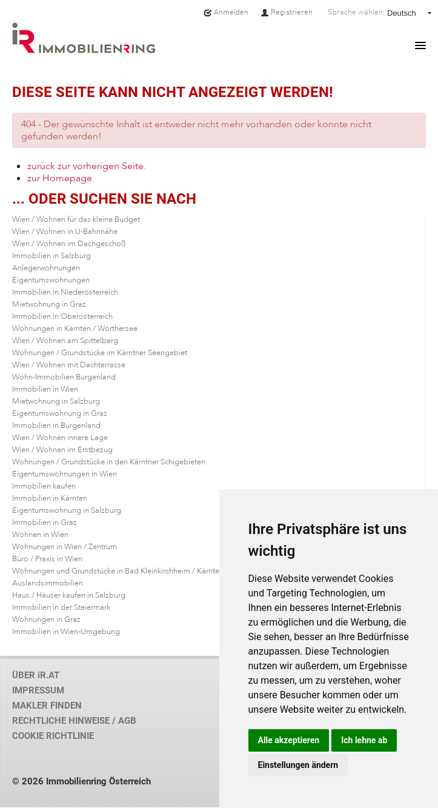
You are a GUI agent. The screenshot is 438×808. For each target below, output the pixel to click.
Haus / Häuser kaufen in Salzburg (68, 595)
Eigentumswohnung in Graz (59, 413)
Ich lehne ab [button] (364, 740)
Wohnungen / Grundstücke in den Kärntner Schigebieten (108, 461)
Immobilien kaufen (44, 486)
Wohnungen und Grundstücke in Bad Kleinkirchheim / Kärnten (118, 571)
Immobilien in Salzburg (51, 255)
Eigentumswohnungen (51, 280)
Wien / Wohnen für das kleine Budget (76, 219)
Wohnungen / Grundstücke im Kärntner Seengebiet (99, 352)
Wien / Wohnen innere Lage (60, 437)
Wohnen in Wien (40, 534)
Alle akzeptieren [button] (289, 740)
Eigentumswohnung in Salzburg (66, 510)
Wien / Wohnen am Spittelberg (65, 340)
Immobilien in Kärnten (49, 498)
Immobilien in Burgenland (56, 425)
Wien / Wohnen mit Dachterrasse (68, 364)
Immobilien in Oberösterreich (62, 316)
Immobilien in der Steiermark (61, 607)
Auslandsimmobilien (47, 583)
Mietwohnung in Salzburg (56, 401)
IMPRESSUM (38, 690)
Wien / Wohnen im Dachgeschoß (69, 243)
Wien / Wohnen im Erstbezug (62, 449)
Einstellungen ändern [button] (298, 765)
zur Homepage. (61, 178)
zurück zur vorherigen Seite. (86, 166)
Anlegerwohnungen (46, 267)
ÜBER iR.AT (35, 675)
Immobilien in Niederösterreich (65, 292)
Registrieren (286, 12)
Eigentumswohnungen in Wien (64, 474)
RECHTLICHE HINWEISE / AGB (74, 720)
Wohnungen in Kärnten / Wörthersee (75, 328)
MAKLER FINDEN (47, 705)
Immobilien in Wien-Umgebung (66, 631)
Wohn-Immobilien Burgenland (64, 377)
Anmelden (226, 12)
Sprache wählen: (356, 12)
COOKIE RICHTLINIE (53, 735)
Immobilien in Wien (45, 389)
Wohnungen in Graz (46, 619)
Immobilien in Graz (44, 522)
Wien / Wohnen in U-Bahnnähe (65, 231)
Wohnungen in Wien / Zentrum (64, 546)
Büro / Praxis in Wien (47, 558)
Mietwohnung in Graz (49, 304)
